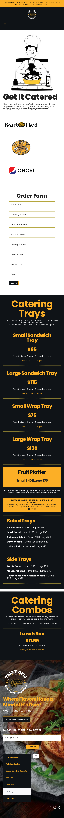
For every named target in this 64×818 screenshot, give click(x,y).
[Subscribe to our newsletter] (32, 747)
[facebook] (50, 807)
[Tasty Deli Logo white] (32, 14)
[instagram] (54, 807)
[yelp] (59, 807)
